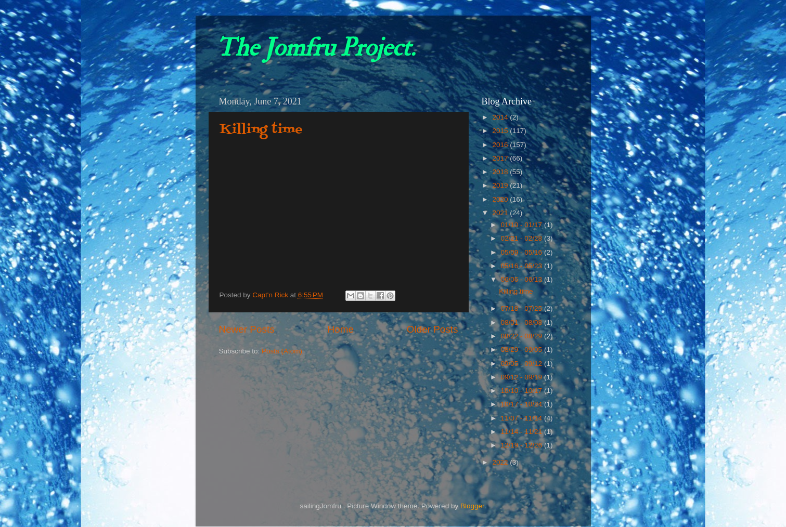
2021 (501, 213)
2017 (501, 158)
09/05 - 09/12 (522, 363)
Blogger (472, 506)
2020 (501, 199)
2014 (501, 117)
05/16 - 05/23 (522, 266)
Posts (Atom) (282, 351)
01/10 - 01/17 (522, 225)
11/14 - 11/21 (522, 432)
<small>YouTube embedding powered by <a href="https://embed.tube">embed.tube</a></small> (339, 217)
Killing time (261, 129)
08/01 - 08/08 (522, 322)
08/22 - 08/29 (522, 336)
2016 (501, 145)
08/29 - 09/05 (522, 349)
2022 (501, 462)
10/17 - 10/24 (522, 404)
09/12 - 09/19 (522, 377)
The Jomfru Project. (315, 47)
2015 (501, 131)
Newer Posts (247, 329)
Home (341, 329)
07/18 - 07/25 (522, 308)
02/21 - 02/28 (522, 238)
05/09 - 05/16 (522, 252)
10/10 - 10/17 (522, 390)
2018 (501, 172)
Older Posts (432, 329)
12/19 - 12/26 (522, 445)
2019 (501, 185)
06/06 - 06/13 (522, 279)
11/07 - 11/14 (522, 418)
